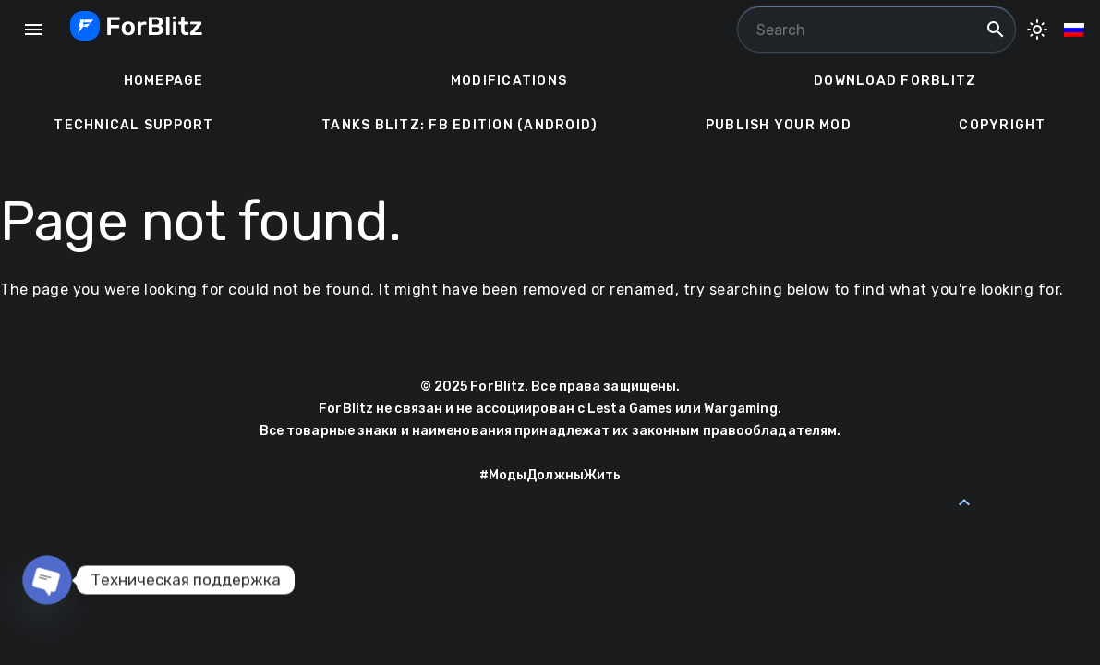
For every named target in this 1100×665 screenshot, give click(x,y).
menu (33, 29)
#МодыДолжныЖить (550, 475)
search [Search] (996, 29)
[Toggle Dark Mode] (1037, 29)
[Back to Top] (964, 502)
